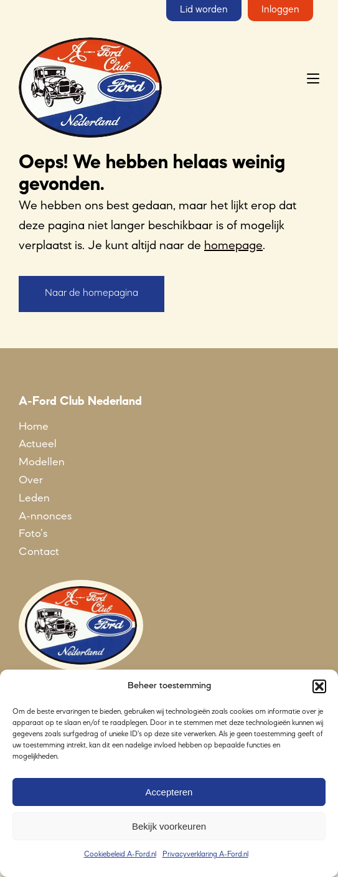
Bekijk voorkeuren (169, 826)
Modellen (42, 462)
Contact (39, 551)
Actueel (38, 444)
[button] (319, 686)
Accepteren (169, 792)
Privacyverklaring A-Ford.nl (205, 854)
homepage (233, 246)
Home (34, 426)
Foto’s (33, 533)
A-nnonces (45, 516)
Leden (34, 498)
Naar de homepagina (91, 293)
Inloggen (280, 10)
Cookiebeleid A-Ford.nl (120, 854)
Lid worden (204, 10)
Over (31, 480)
